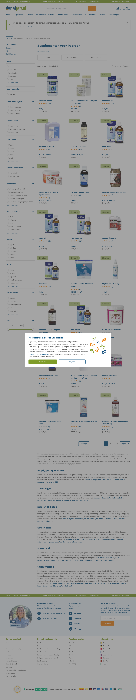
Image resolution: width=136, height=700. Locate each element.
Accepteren (42, 362)
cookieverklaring (43, 354)
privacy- (31, 354)
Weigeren (72, 362)
